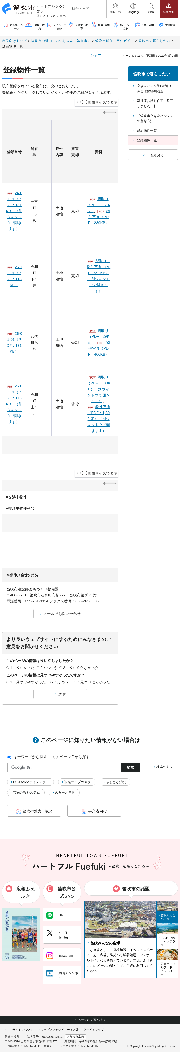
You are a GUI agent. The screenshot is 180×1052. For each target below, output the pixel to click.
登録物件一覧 (147, 140)
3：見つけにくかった (92, 682)
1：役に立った (22, 668)
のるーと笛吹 (65, 792)
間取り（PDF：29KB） (98, 337)
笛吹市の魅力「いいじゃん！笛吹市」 (61, 41)
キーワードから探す (30, 757)
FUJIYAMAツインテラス (31, 782)
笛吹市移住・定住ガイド (114, 41)
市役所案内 (76, 1037)
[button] (115, 9)
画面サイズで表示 (102, 102)
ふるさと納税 (116, 782)
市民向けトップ (14, 41)
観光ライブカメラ (77, 782)
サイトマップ (95, 1029)
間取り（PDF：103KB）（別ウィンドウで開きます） (98, 389)
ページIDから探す (74, 757)
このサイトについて (20, 1029)
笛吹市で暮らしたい (154, 41)
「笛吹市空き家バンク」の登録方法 (155, 118)
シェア (95, 55)
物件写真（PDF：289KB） (99, 217)
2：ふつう (48, 668)
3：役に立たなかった (81, 668)
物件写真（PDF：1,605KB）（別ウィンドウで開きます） (98, 419)
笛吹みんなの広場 (105, 943)
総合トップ (80, 8)
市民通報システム (26, 792)
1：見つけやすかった (28, 682)
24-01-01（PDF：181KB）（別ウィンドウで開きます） (14, 211)
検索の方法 (164, 767)
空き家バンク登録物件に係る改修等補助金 (155, 88)
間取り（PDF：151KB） (98, 205)
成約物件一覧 (147, 130)
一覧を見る (155, 155)
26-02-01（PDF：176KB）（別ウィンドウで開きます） (14, 404)
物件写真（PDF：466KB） (99, 348)
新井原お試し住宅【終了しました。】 (155, 103)
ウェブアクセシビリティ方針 (60, 1029)
